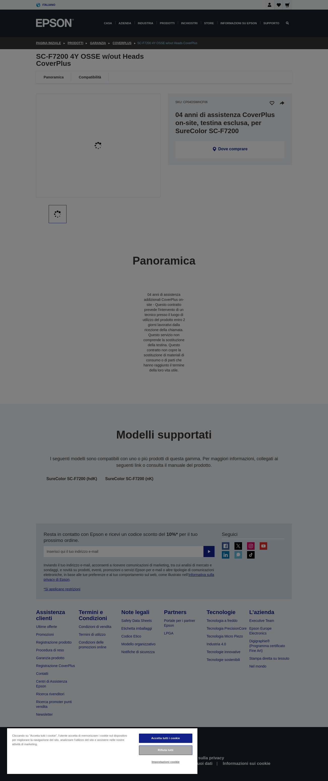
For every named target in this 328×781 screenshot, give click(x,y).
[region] (102, 751)
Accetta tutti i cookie (165, 738)
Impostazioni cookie (166, 761)
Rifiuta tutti (165, 749)
